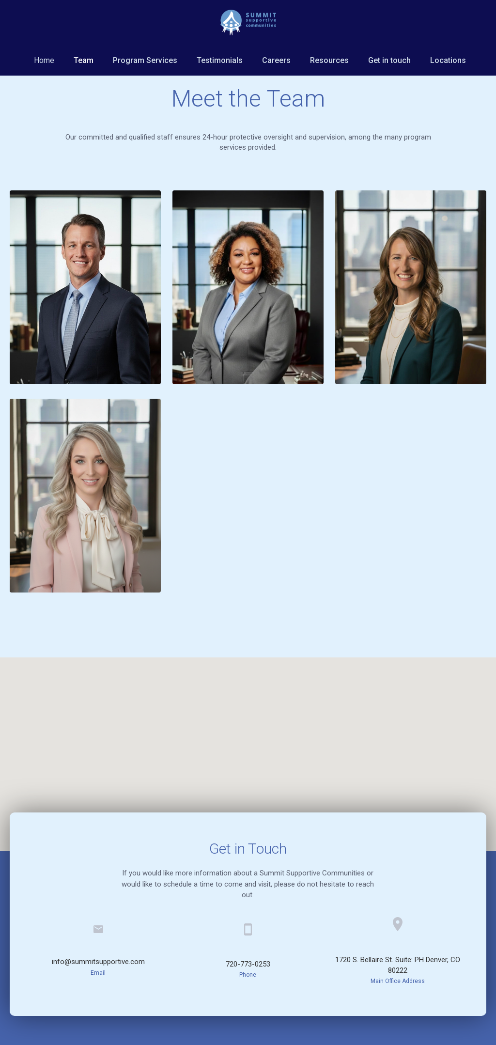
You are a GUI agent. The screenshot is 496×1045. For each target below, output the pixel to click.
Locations (448, 60)
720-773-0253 (248, 964)
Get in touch (389, 60)
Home (44, 60)
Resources (329, 60)
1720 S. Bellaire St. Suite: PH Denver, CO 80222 (397, 965)
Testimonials (220, 60)
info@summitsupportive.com (98, 961)
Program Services (145, 60)
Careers (276, 60)
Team (83, 60)
